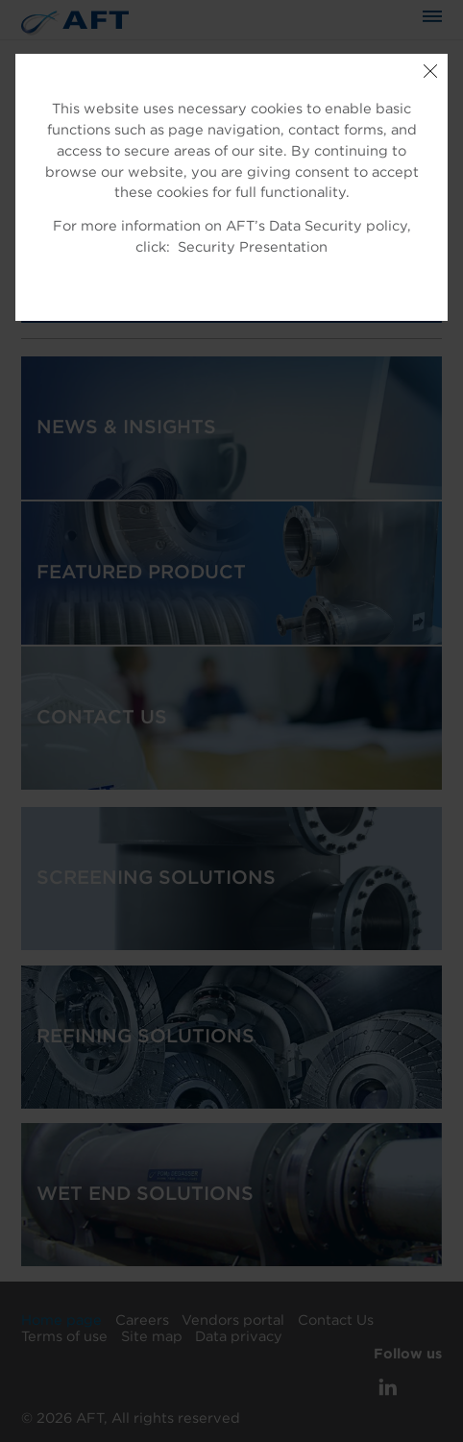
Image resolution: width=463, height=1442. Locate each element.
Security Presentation (253, 247)
